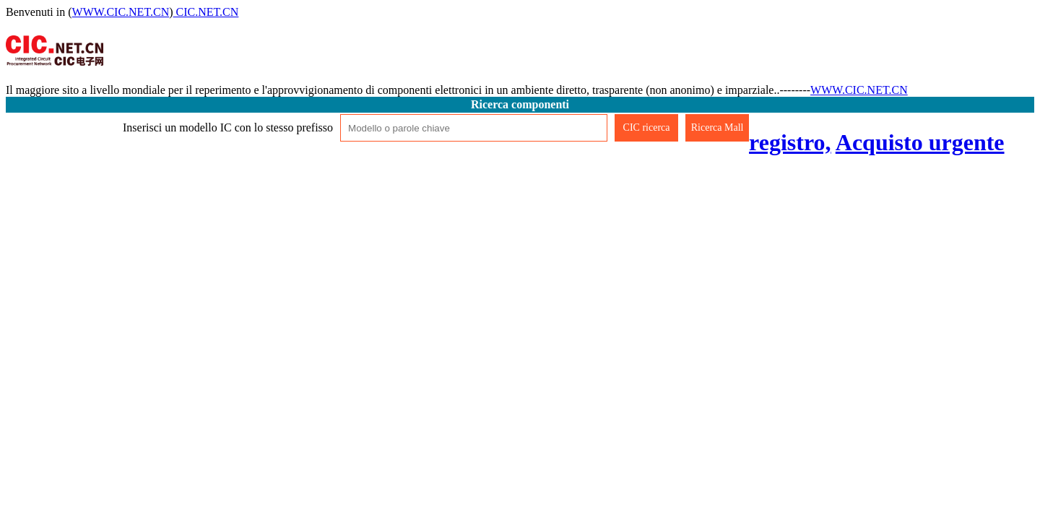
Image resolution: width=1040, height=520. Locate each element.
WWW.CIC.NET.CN (121, 12)
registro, (790, 142)
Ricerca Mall (717, 127)
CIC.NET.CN (206, 12)
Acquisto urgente (920, 142)
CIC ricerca (646, 127)
